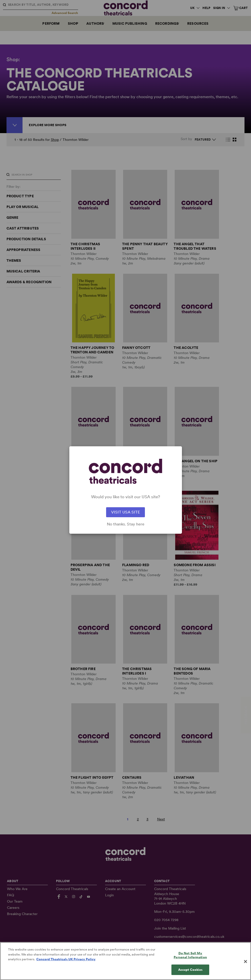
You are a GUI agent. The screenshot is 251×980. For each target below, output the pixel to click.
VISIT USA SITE (125, 512)
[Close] (245, 972)
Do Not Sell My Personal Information (190, 966)
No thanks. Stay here (125, 524)
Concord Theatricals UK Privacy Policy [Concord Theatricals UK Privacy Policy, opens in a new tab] (66, 970)
